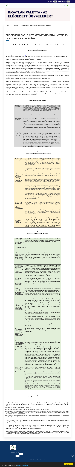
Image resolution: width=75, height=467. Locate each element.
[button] (24, 5)
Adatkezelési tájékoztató (37, 465)
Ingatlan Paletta (14, 452)
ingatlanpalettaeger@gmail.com (47, 56)
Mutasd (55, 1)
